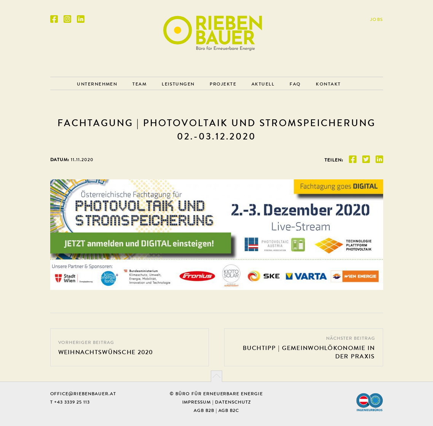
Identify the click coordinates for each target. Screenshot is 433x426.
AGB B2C (228, 410)
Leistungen (178, 84)
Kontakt (328, 84)
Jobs (376, 19)
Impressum (196, 402)
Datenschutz (233, 402)
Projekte (223, 84)
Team (139, 84)
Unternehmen (97, 84)
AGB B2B (204, 410)
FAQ (295, 84)
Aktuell (263, 84)
